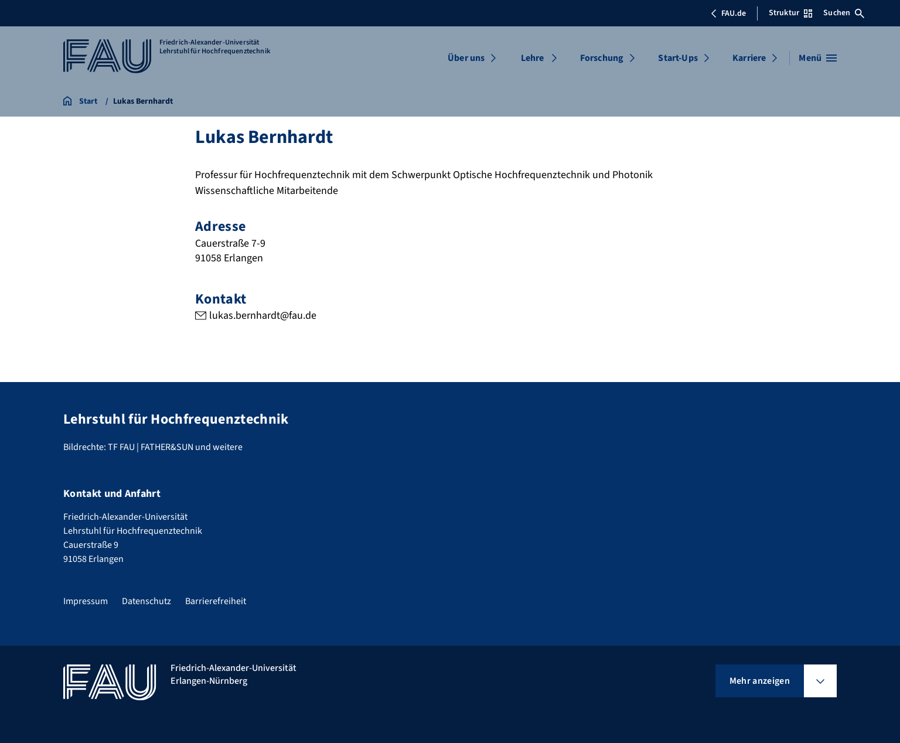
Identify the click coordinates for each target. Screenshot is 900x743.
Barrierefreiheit (215, 601)
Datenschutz (146, 601)
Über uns (466, 58)
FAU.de (728, 13)
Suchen (843, 13)
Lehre (532, 58)
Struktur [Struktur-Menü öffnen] (790, 13)
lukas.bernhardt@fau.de (262, 315)
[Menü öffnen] (818, 58)
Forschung (601, 58)
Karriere (749, 58)
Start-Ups (677, 58)
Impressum (85, 601)
